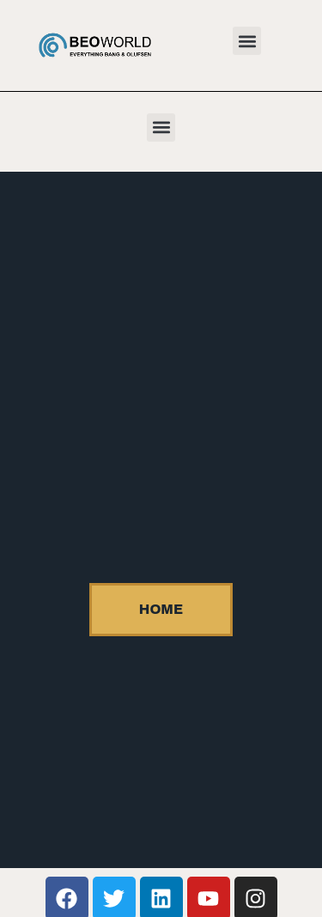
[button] (247, 41)
